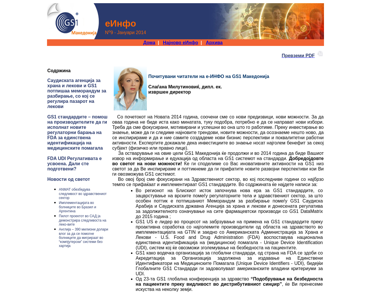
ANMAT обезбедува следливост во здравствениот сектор (83, 193)
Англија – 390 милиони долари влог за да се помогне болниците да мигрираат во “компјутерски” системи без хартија (83, 237)
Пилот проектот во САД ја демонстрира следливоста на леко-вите (82, 220)
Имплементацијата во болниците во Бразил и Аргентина (77, 207)
